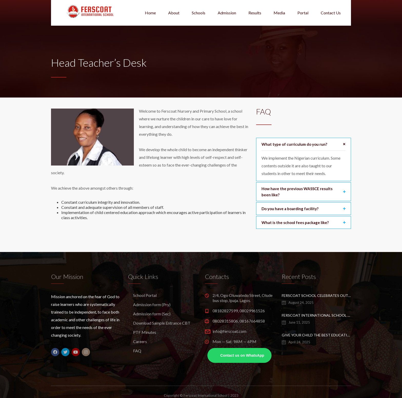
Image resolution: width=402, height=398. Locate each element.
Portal (302, 12)
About (173, 12)
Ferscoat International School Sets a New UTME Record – (316, 315)
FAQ (137, 350)
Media (279, 12)
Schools (198, 12)
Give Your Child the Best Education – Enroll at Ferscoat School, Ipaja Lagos (316, 335)
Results (254, 12)
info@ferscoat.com (229, 331)
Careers (140, 341)
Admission (227, 12)
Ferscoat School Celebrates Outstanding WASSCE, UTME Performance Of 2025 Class (316, 295)
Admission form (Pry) (151, 304)
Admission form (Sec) (151, 313)
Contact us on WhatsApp (242, 355)
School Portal (145, 295)
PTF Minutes (144, 332)
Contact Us (331, 12)
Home (150, 12)
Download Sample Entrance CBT (161, 323)
